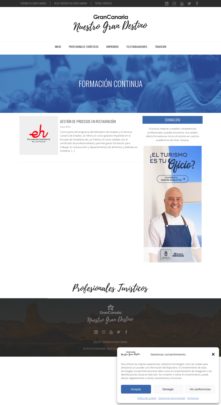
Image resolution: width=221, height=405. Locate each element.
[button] (213, 354)
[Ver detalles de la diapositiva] (24, 322)
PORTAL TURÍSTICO (103, 3)
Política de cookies (146, 398)
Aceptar (136, 389)
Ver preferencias (200, 389)
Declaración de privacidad (171, 398)
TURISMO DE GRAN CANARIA (33, 3)
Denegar (168, 389)
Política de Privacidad (94, 397)
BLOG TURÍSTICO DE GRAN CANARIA (70, 3)
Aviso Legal (112, 397)
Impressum (193, 398)
